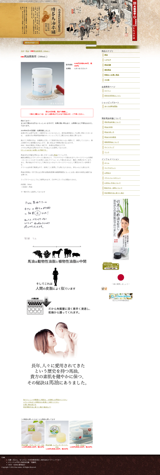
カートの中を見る (110, 106)
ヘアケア (107, 60)
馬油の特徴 (108, 127)
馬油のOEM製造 (110, 137)
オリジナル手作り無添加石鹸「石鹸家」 (23, 462)
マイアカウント (110, 168)
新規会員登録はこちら (112, 96)
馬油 (27, 51)
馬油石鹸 (107, 65)
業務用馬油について (111, 142)
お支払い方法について (112, 183)
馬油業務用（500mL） (40, 51)
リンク (106, 152)
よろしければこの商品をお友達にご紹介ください (41, 402)
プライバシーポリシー (112, 178)
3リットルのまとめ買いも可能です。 (34, 150)
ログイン (107, 91)
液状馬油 (107, 70)
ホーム (106, 163)
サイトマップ (109, 147)
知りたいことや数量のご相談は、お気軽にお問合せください (45, 400)
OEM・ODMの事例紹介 (16, 465)
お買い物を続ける (29, 405)
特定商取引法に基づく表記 (114, 193)
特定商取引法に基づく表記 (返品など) (37, 407)
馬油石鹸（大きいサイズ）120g (32, 445)
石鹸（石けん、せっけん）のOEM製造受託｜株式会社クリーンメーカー (34, 460)
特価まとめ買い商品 (111, 75)
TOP (22, 51)
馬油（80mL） (81, 445)
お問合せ (107, 173)
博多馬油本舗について (112, 122)
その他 (106, 80)
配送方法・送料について (113, 188)
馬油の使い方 (109, 132)
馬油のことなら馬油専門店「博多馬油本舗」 (31, 42)
